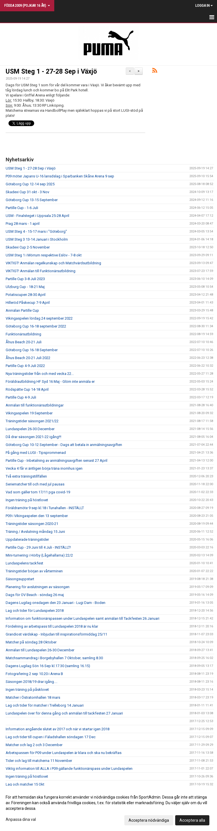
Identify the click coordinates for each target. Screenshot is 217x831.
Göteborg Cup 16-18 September (32, 350)
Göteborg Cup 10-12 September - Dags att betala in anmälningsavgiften (64, 445)
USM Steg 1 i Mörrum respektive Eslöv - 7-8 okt (44, 255)
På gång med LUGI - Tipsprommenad (36, 452)
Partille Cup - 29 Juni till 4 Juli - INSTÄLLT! (38, 547)
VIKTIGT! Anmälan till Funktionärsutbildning (40, 271)
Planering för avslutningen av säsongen (38, 587)
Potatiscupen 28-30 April (25, 295)
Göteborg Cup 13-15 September (32, 200)
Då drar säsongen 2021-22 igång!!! (33, 437)
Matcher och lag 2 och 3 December (34, 745)
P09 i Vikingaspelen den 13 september (37, 516)
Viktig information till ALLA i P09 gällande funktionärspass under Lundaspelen (69, 768)
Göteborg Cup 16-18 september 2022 (36, 326)
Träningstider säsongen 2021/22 (32, 421)
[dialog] (108, 808)
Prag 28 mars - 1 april (23, 223)
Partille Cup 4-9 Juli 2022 (25, 366)
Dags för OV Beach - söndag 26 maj (35, 595)
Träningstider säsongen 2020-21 (32, 524)
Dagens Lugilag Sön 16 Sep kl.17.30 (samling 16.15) (48, 666)
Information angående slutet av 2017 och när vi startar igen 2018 (57, 729)
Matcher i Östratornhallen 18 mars (33, 697)
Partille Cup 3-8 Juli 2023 (25, 279)
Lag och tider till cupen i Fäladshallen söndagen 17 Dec (51, 737)
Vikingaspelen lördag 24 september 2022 (39, 318)
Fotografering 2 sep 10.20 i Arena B (34, 674)
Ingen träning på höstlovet (27, 500)
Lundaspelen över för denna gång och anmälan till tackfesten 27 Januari (64, 713)
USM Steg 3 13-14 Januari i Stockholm (37, 239)
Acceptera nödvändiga (149, 820)
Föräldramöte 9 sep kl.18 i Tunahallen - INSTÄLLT (45, 508)
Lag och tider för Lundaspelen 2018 (35, 610)
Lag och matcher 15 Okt (25, 784)
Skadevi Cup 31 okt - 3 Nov (27, 192)
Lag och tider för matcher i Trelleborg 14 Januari (45, 705)
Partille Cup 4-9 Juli (21, 397)
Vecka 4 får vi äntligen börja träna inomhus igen (44, 468)
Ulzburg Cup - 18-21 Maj (25, 287)
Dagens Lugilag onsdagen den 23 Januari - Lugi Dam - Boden (55, 603)
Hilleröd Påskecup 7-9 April (28, 302)
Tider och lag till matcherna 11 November (39, 761)
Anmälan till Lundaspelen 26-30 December (40, 650)
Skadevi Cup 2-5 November (28, 247)
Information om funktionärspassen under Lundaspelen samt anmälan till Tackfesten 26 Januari (82, 618)
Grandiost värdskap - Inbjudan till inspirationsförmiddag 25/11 (56, 634)
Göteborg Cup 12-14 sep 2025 (30, 184)
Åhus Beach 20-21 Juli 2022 (28, 358)
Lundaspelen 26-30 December (30, 429)
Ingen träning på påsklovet (27, 689)
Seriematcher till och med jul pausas (35, 484)
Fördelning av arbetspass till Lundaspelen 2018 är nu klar (52, 626)
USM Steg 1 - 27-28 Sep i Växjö (51, 71)
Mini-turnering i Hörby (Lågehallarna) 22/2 (39, 555)
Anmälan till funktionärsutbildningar (35, 405)
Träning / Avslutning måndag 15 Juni (35, 531)
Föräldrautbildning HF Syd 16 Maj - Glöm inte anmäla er (50, 381)
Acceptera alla (192, 820)
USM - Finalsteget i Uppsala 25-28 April (37, 216)
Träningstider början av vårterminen (34, 571)
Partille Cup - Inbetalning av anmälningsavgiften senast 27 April (56, 460)
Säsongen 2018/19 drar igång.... (31, 682)
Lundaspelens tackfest (24, 563)
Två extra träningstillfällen (26, 476)
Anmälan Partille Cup (22, 310)
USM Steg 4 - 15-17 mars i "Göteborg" (36, 231)
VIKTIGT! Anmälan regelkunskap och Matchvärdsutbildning (53, 263)
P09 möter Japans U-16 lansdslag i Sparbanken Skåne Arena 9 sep (60, 176)
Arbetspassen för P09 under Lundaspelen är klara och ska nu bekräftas (63, 753)
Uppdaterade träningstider (27, 539)
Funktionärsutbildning (23, 334)
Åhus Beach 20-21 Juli (24, 342)
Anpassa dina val (21, 819)
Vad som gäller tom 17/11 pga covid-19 (38, 492)
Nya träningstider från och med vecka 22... (40, 373)
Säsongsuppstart (20, 579)
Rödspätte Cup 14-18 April (27, 389)
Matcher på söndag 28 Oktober (31, 642)
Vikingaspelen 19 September (29, 413)
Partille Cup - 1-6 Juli (22, 208)
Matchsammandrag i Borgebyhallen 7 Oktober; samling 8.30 (54, 658)
